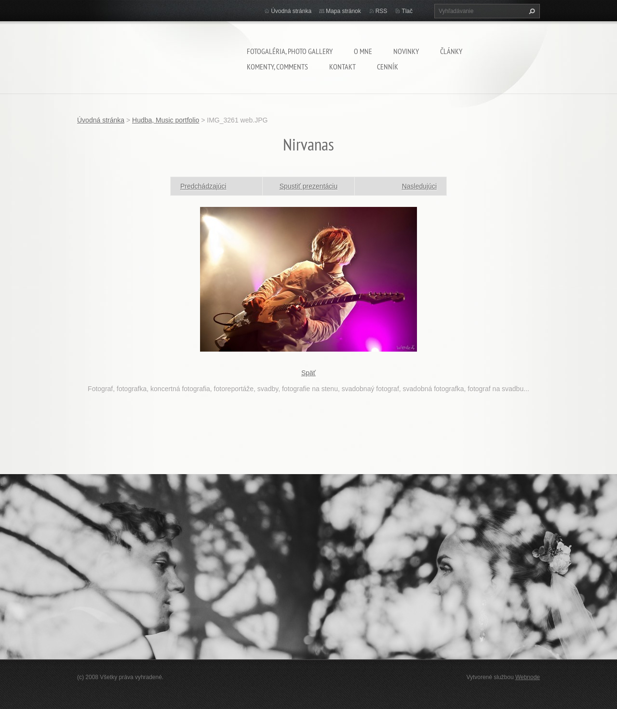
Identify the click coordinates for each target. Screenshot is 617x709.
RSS (382, 11)
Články (451, 51)
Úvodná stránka (291, 11)
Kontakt (342, 66)
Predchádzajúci (203, 186)
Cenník (387, 66)
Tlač (407, 11)
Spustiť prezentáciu (308, 186)
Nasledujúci (419, 186)
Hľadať (530, 11)
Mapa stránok (343, 11)
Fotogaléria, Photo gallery (290, 51)
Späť (308, 373)
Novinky (406, 51)
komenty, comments (277, 66)
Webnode (527, 677)
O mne (363, 51)
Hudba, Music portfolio (165, 120)
